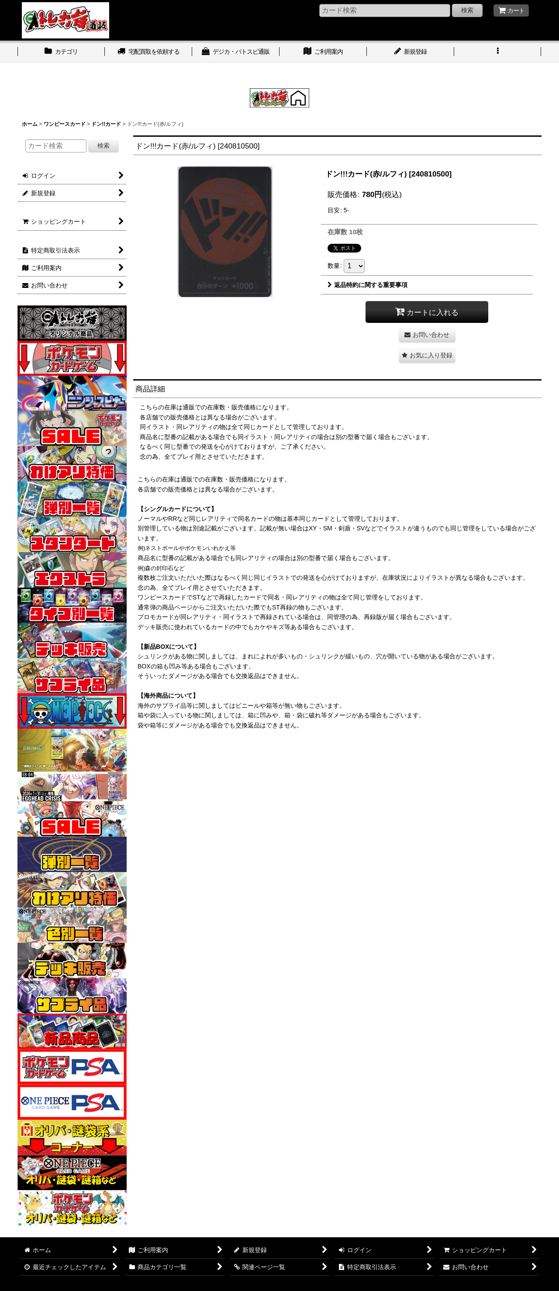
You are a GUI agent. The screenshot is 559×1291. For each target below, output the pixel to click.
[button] (498, 52)
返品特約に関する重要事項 (367, 284)
